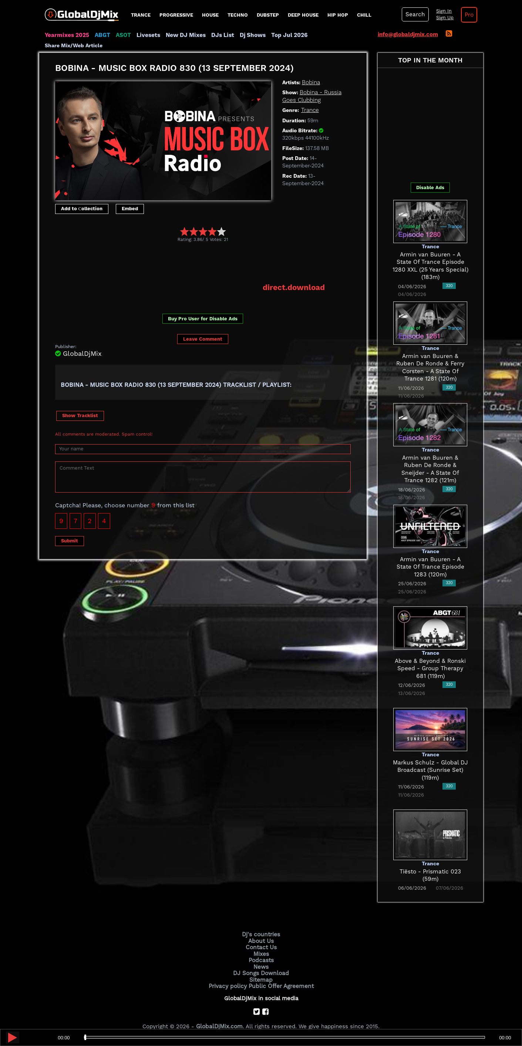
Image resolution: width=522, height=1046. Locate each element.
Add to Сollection (82, 198)
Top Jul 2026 (284, 35)
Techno (238, 15)
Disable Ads (430, 177)
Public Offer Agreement (280, 974)
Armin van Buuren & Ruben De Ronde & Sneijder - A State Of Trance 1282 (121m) (430, 455)
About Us (261, 931)
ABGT (101, 35)
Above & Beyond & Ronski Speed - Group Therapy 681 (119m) (430, 658)
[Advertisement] (189, 252)
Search (414, 14)
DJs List (219, 35)
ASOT (121, 35)
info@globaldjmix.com (408, 34)
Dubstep (268, 15)
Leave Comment (202, 329)
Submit (69, 531)
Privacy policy (229, 974)
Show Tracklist (80, 405)
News (261, 956)
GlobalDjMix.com (219, 1015)
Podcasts (261, 950)
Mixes (261, 943)
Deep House (303, 15)
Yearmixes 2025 (66, 35)
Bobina (311, 72)
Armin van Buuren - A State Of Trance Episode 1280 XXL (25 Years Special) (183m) (430, 252)
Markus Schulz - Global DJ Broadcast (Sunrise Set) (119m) (430, 760)
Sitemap (261, 968)
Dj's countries (261, 924)
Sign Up (443, 17)
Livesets (146, 35)
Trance (141, 15)
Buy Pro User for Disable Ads (203, 308)
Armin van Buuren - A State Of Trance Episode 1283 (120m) (430, 557)
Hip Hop (337, 15)
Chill (364, 15)
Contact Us (261, 937)
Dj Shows (249, 35)
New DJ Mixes (183, 35)
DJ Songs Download (261, 962)
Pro (467, 14)
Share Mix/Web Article (337, 35)
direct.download (294, 277)
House (210, 15)
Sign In (442, 11)
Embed (130, 198)
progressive (176, 15)
